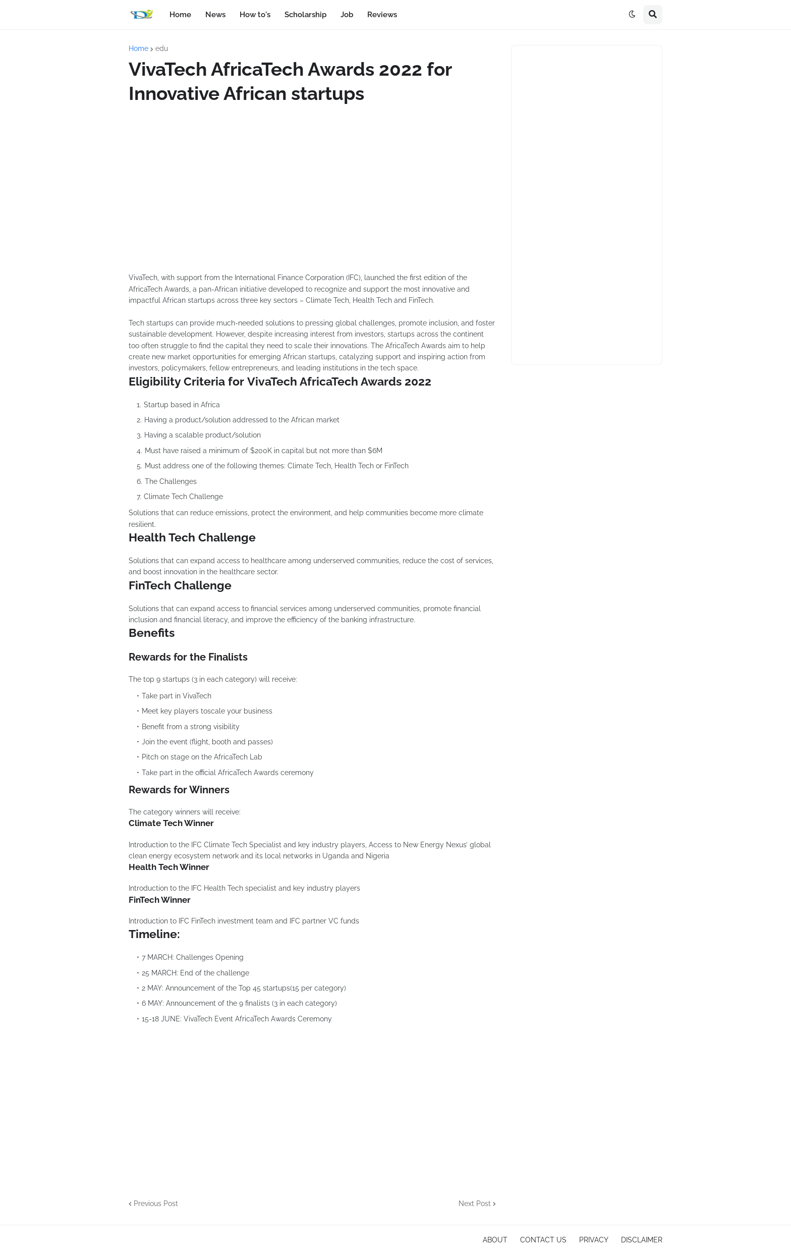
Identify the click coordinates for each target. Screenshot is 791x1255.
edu (161, 48)
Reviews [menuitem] (382, 14)
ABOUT (495, 1240)
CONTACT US (543, 1240)
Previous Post (156, 1203)
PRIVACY (593, 1240)
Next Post (475, 1203)
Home (138, 48)
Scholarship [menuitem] (305, 14)
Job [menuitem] (347, 14)
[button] (632, 14)
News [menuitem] (215, 14)
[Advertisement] (312, 188)
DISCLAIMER (641, 1240)
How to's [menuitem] (255, 14)
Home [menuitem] (180, 14)
